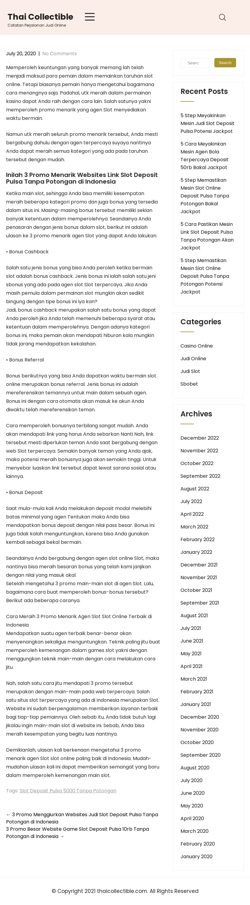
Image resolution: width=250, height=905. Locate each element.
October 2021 (196, 590)
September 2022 (200, 476)
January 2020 (196, 856)
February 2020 (197, 843)
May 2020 (191, 805)
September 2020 (200, 755)
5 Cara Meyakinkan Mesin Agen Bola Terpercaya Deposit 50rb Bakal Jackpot (204, 155)
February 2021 (196, 691)
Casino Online (196, 345)
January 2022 (196, 552)
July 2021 (190, 628)
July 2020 (191, 780)
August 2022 (194, 488)
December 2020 (199, 717)
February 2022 (197, 539)
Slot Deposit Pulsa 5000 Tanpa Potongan (68, 790)
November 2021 (198, 577)
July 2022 (191, 501)
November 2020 (199, 729)
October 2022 (196, 463)
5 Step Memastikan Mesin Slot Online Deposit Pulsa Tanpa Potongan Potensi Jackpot (204, 276)
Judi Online (193, 358)
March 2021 (193, 679)
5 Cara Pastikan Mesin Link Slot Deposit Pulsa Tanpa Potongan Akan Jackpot (207, 236)
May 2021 (191, 653)
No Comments (59, 53)
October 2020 (197, 742)
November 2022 (199, 450)
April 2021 (191, 666)
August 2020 (194, 767)
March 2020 (194, 831)
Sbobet (189, 383)
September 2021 (199, 602)
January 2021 (195, 704)
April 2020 (192, 818)
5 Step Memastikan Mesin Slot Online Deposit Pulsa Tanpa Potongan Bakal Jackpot (204, 196)
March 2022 (194, 526)
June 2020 (192, 793)
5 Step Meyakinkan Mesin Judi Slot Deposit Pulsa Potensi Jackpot (207, 123)
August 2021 (194, 615)
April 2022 (192, 514)
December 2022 (199, 438)
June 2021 (191, 640)
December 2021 (199, 564)
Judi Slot (190, 371)
